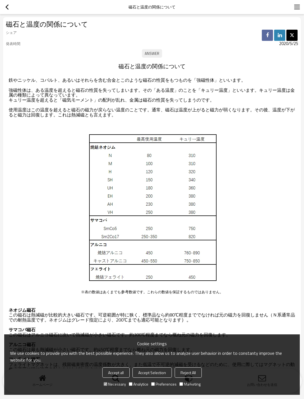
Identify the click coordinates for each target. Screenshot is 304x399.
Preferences (164, 384)
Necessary (115, 384)
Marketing (190, 384)
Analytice (138, 384)
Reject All (188, 372)
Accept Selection (152, 372)
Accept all (116, 372)
